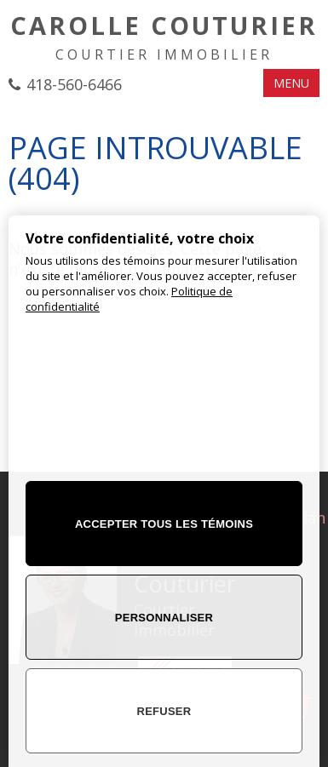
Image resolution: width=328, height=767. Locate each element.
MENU (291, 83)
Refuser (164, 711)
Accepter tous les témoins (164, 524)
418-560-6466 (74, 84)
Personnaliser (164, 617)
